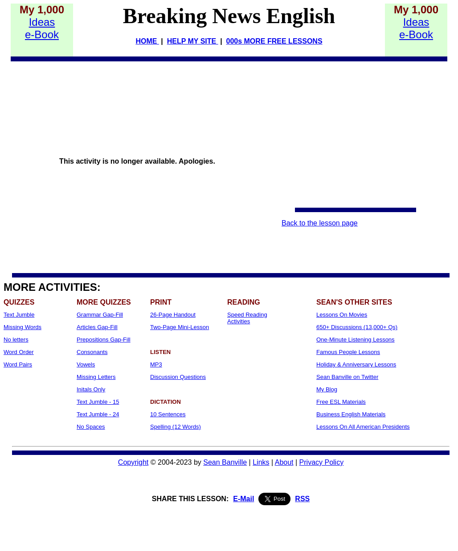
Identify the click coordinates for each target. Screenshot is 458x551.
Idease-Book (42, 28)
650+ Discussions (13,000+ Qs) (356, 327)
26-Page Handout (173, 314)
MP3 (156, 364)
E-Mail (243, 499)
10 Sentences (168, 414)
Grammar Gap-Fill (100, 314)
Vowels (86, 364)
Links (261, 462)
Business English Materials (350, 414)
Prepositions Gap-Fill (104, 339)
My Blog (326, 389)
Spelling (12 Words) (175, 426)
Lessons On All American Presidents (363, 426)
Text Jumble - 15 (98, 401)
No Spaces (91, 426)
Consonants (92, 352)
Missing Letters (96, 377)
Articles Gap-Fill (97, 327)
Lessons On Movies (341, 314)
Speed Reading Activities (247, 318)
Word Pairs (18, 364)
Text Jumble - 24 (98, 414)
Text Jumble (19, 314)
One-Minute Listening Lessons (355, 339)
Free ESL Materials (341, 401)
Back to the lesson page (320, 223)
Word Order (19, 352)
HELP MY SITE (192, 41)
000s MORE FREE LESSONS (274, 41)
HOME (147, 41)
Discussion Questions (178, 377)
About (284, 462)
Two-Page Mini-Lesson (179, 327)
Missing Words (22, 327)
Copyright (133, 462)
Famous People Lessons (348, 352)
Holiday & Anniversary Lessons (356, 364)
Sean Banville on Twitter (347, 377)
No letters (16, 339)
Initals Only (91, 389)
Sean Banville (225, 462)
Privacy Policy (321, 462)
